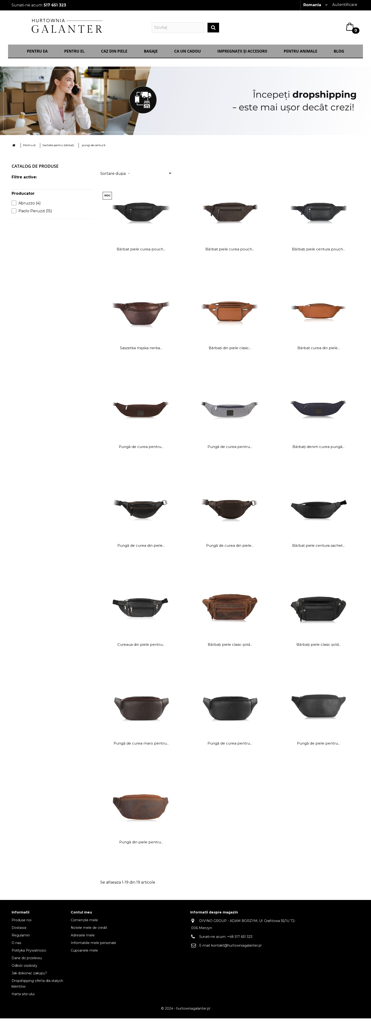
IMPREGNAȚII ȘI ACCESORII (242, 53)
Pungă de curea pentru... (141, 449)
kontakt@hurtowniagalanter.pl (236, 948)
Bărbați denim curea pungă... (318, 449)
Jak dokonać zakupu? (29, 976)
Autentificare (344, 4)
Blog (339, 53)
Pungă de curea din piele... (141, 548)
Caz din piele (114, 53)
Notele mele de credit (89, 930)
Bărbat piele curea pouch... (141, 251)
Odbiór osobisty (24, 968)
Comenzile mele (84, 923)
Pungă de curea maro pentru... (141, 746)
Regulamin (21, 938)
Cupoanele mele (84, 953)
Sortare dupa (113, 176)
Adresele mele (83, 938)
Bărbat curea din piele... (318, 350)
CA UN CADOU (187, 53)
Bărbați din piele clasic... (230, 350)
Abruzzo (29, 205)
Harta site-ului (23, 996)
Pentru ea (37, 53)
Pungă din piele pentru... (141, 844)
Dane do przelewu (27, 960)
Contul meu (81, 915)
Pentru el (74, 53)
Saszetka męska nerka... (141, 350)
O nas (16, 945)
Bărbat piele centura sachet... (318, 548)
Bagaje (151, 53)
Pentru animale (300, 53)
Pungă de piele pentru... (318, 746)
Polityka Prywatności (29, 953)
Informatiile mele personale (93, 945)
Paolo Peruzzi (35, 213)
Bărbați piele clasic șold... (230, 647)
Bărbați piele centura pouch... (318, 251)
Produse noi (21, 923)
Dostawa (19, 930)
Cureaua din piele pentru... (141, 647)
